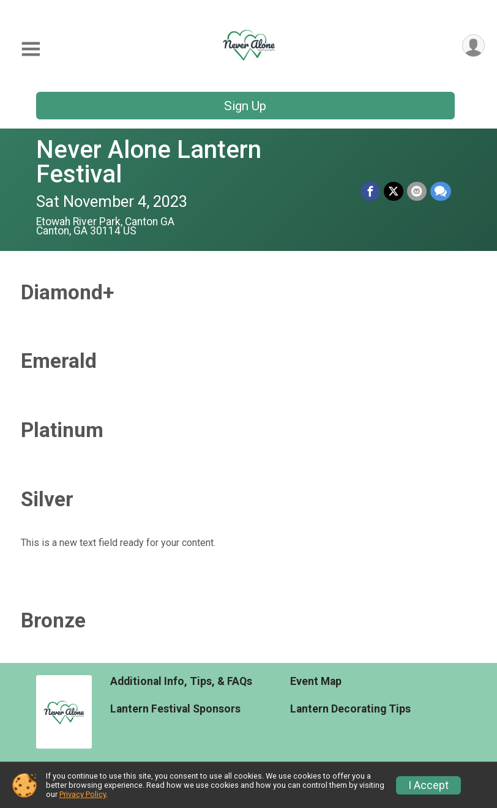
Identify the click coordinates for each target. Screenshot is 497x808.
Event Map (316, 681)
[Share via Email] (417, 191)
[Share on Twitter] (393, 191)
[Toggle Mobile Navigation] (30, 49)
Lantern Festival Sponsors (175, 709)
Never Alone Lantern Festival (148, 162)
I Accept (428, 785)
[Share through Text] (440, 191)
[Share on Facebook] (370, 191)
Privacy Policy (82, 794)
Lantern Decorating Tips (350, 709)
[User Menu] (473, 45)
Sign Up (245, 106)
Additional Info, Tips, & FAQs (181, 681)
